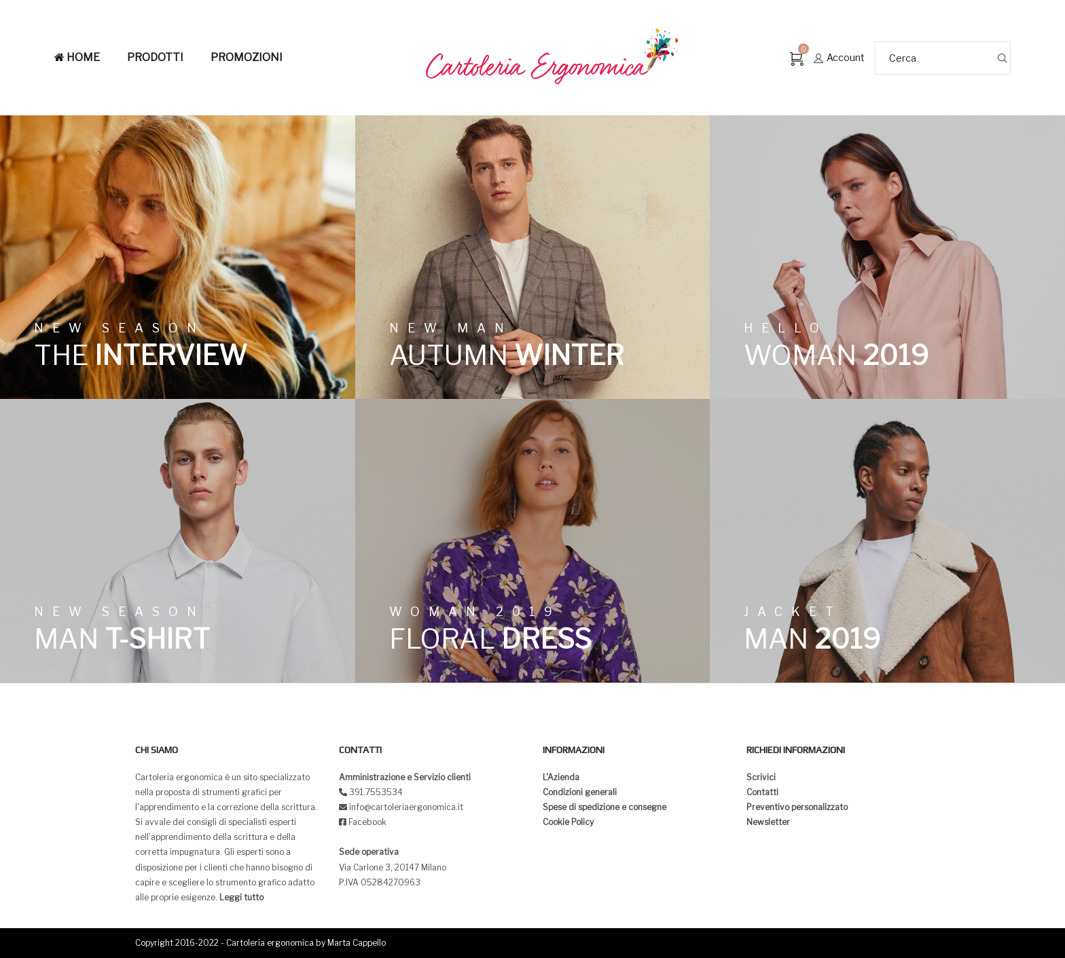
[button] (22, 20)
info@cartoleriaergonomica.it (405, 807)
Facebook (367, 822)
